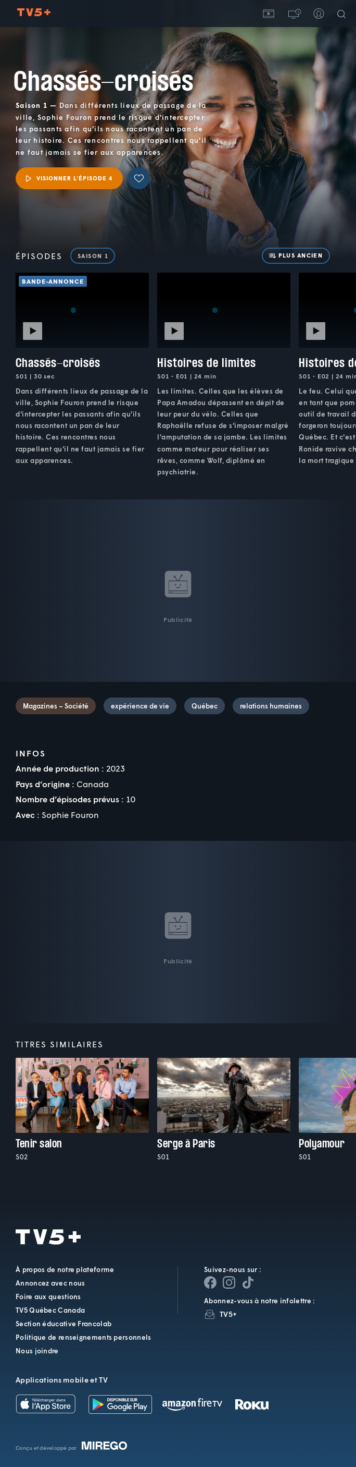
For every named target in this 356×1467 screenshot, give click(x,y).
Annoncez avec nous (50, 1283)
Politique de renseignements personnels (83, 1337)
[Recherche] (343, 13)
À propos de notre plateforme (65, 1269)
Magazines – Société (55, 706)
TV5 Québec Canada (50, 1310)
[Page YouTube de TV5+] (247, 1282)
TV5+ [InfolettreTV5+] (228, 1314)
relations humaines (271, 706)
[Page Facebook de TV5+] (210, 1282)
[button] (293, 13)
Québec (205, 706)
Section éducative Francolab (63, 1323)
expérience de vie (140, 706)
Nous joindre (37, 1351)
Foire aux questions (48, 1296)
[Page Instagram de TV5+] (229, 1282)
